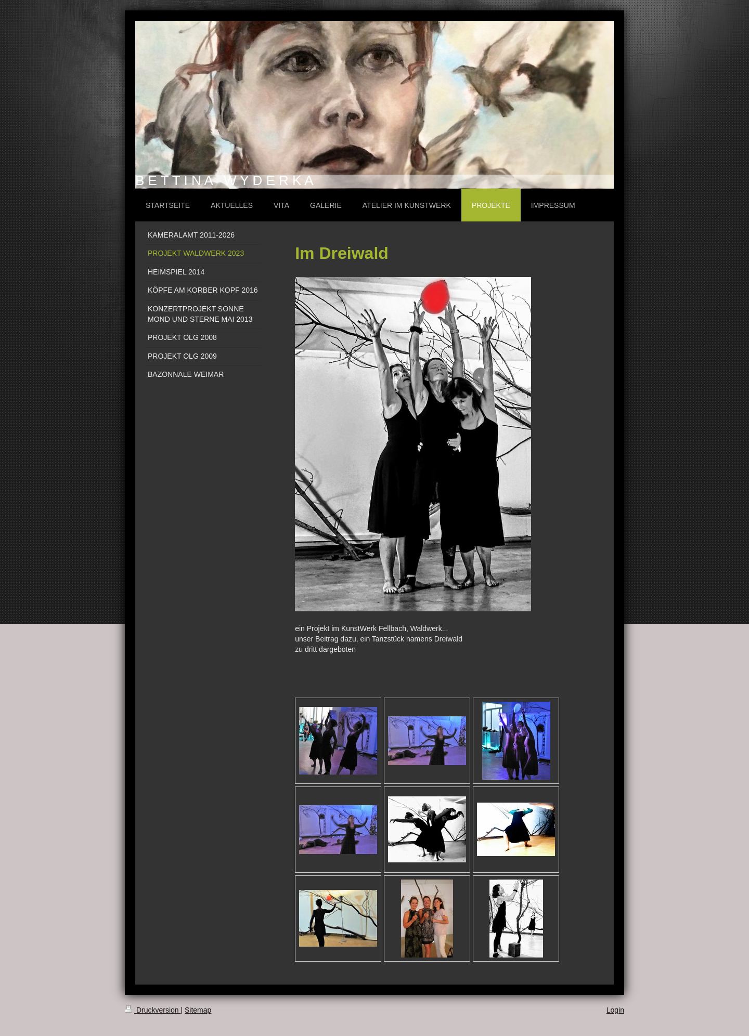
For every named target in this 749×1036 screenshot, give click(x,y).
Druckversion (152, 1010)
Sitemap (198, 1010)
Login (615, 1010)
